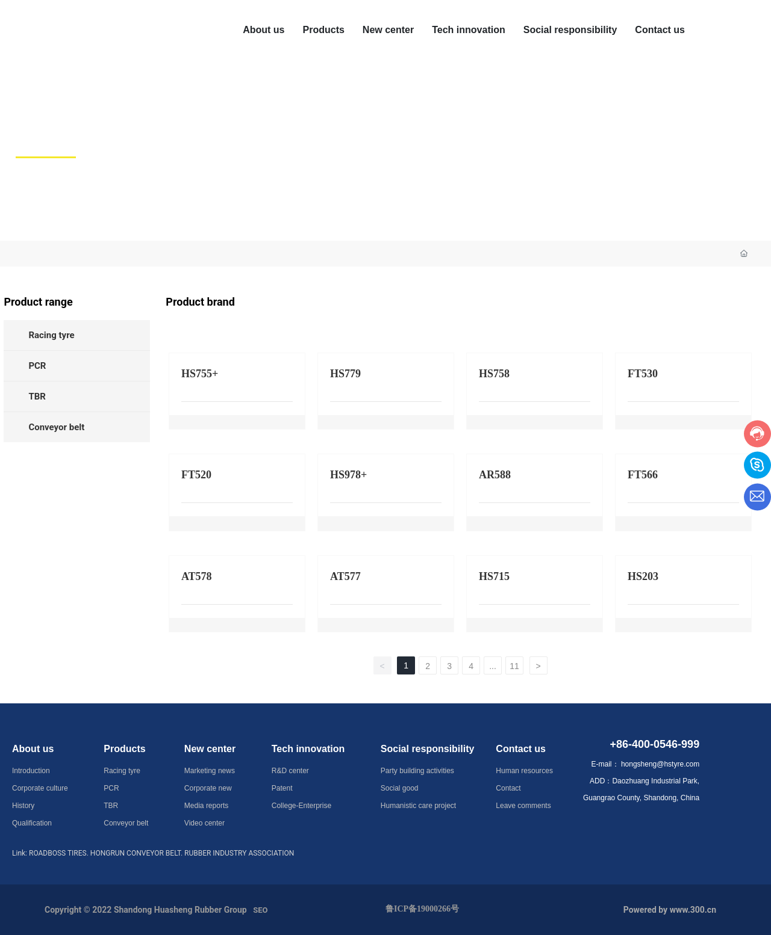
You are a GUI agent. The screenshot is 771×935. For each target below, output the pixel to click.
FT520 (196, 475)
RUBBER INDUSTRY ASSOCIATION (239, 853)
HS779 (345, 374)
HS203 (643, 576)
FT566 (643, 475)
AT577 (345, 576)
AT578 (196, 576)
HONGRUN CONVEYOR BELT (135, 853)
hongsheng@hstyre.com (660, 764)
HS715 (494, 576)
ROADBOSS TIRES (58, 853)
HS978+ (348, 475)
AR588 (495, 475)
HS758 (494, 374)
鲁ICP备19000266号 (422, 908)
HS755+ (199, 374)
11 (514, 666)
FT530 (643, 374)
